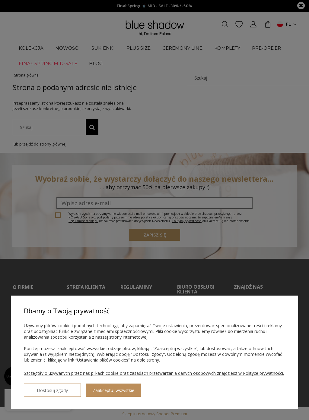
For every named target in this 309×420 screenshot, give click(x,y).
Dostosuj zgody (46, 387)
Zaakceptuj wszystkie (100, 388)
